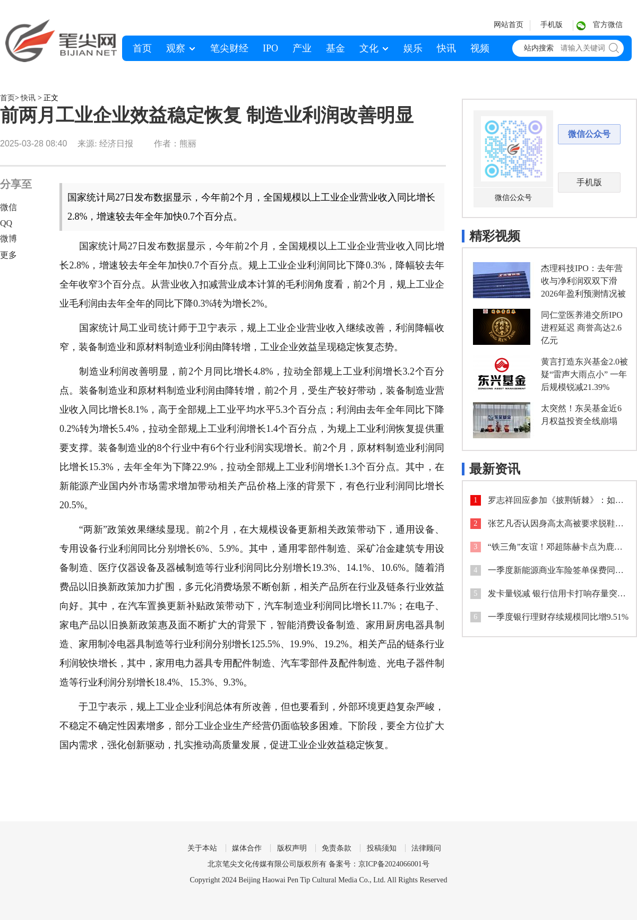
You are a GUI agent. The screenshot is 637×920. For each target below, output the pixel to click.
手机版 (551, 25)
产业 (302, 48)
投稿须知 (382, 848)
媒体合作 (247, 848)
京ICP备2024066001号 (393, 864)
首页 (142, 48)
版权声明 (292, 848)
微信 (8, 207)
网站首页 (508, 25)
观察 (175, 48)
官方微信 (608, 25)
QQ (6, 223)
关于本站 (202, 848)
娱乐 (413, 48)
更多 (8, 254)
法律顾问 (426, 848)
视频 (479, 48)
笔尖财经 (229, 48)
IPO (270, 48)
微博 (8, 238)
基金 (335, 48)
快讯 (446, 48)
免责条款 (336, 848)
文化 (368, 48)
